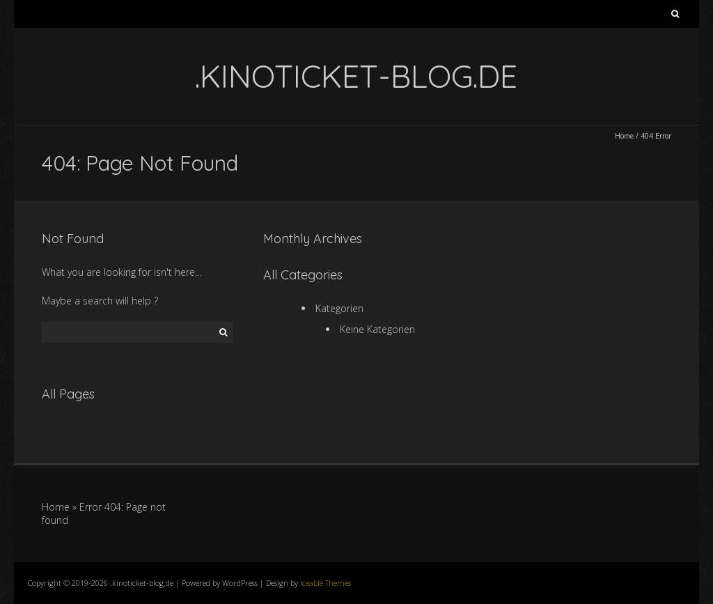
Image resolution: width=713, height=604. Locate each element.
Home (624, 136)
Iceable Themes (325, 583)
